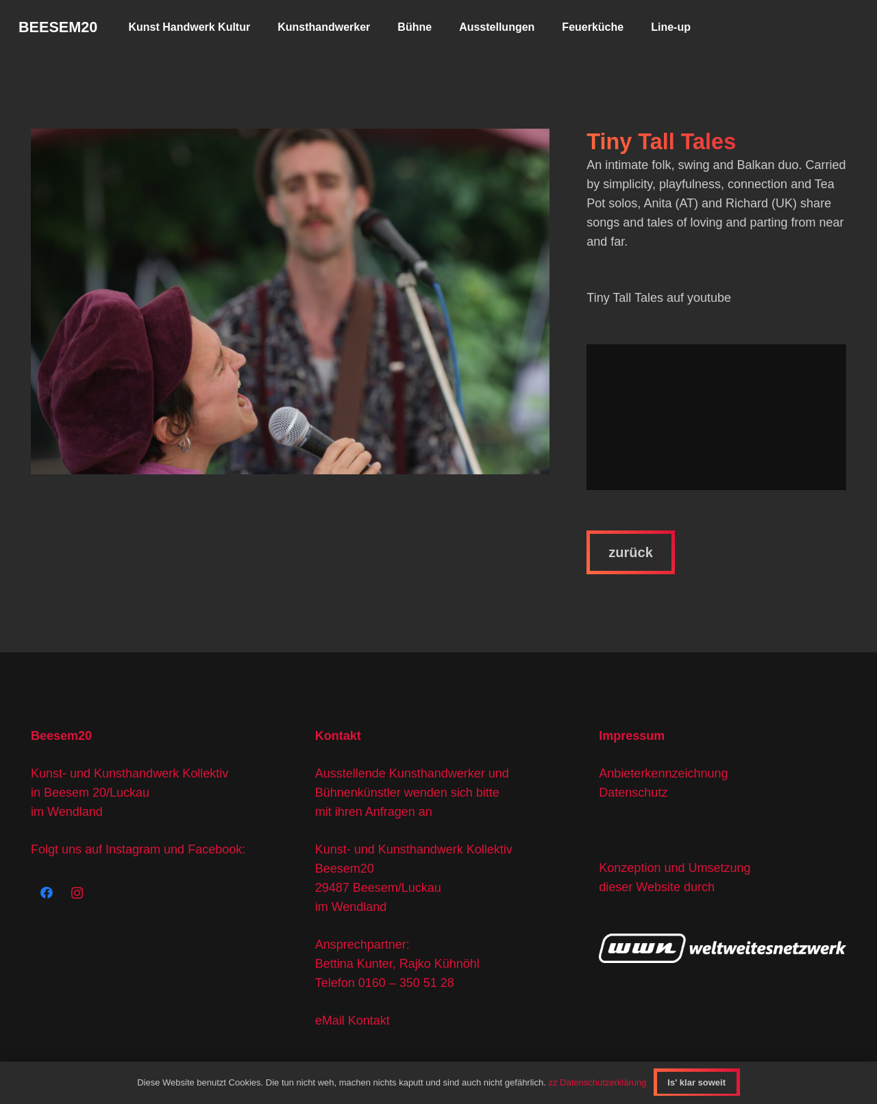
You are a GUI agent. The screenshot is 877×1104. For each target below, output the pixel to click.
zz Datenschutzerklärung (597, 1082)
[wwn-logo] (722, 948)
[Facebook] (46, 892)
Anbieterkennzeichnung (663, 773)
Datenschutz (633, 792)
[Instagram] (77, 892)
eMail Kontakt (352, 1020)
